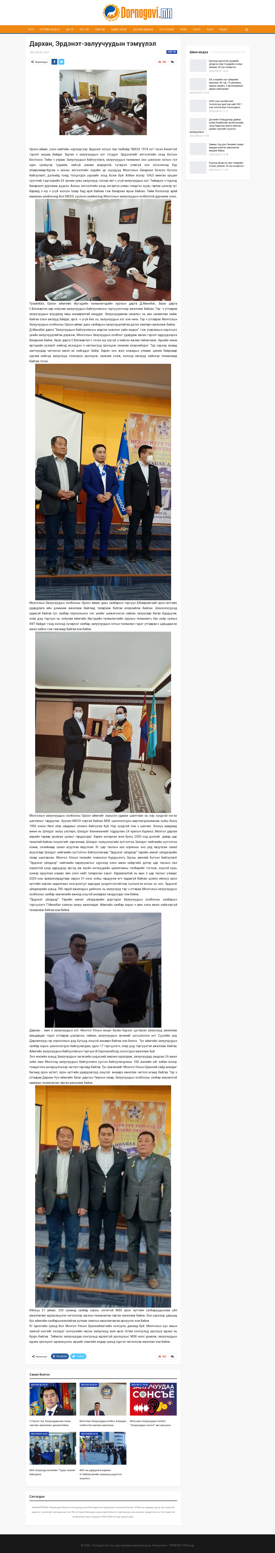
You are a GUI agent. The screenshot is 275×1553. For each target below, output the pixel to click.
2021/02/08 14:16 (89, 1433)
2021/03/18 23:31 (89, 1384)
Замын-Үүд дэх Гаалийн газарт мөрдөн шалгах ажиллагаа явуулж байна (226, 147)
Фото (210, 29)
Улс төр (84, 29)
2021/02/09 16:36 (39, 1433)
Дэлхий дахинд (143, 29)
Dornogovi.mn (100, 1545)
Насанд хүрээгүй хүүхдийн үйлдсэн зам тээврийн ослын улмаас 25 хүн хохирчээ (225, 64)
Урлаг (183, 29)
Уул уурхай (166, 29)
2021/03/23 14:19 (39, 1384)
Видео (224, 29)
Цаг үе (69, 29)
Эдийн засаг (119, 29)
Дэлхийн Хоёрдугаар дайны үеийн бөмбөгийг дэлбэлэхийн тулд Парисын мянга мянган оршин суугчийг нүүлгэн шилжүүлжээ (217, 125)
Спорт (197, 29)
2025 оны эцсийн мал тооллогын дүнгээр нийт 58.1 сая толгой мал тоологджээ (225, 104)
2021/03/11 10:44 (139, 1384)
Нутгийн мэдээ (50, 29)
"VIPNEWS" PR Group (181, 1545)
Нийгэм (100, 29)
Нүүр (31, 29)
